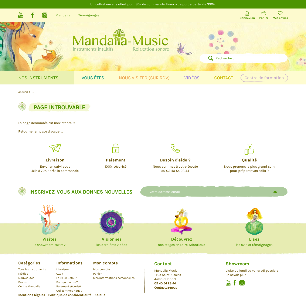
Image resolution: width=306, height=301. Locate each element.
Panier (263, 18)
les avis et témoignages (254, 242)
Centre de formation (264, 77)
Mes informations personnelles (114, 278)
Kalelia (100, 295)
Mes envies (280, 18)
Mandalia (62, 15)
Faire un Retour (66, 278)
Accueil (23, 92)
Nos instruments (38, 78)
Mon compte (101, 269)
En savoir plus (236, 275)
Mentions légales (31, 295)
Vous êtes (93, 78)
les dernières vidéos (111, 242)
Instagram (44, 15)
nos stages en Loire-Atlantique (181, 242)
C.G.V (59, 273)
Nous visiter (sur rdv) (144, 78)
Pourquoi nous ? (67, 282)
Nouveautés (26, 278)
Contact (223, 78)
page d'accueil (50, 131)
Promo (22, 282)
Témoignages (88, 15)
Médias (23, 273)
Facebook (32, 15)
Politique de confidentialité (69, 295)
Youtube (20, 15)
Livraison (62, 269)
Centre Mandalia (29, 286)
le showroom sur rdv (49, 242)
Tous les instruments (32, 269)
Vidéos (192, 78)
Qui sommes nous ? (69, 290)
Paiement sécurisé (68, 286)
